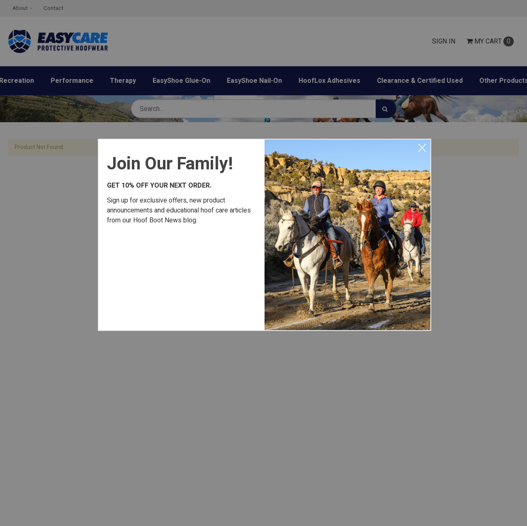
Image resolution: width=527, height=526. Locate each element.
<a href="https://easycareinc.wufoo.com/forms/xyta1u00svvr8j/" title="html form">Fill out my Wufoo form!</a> (182, 276)
